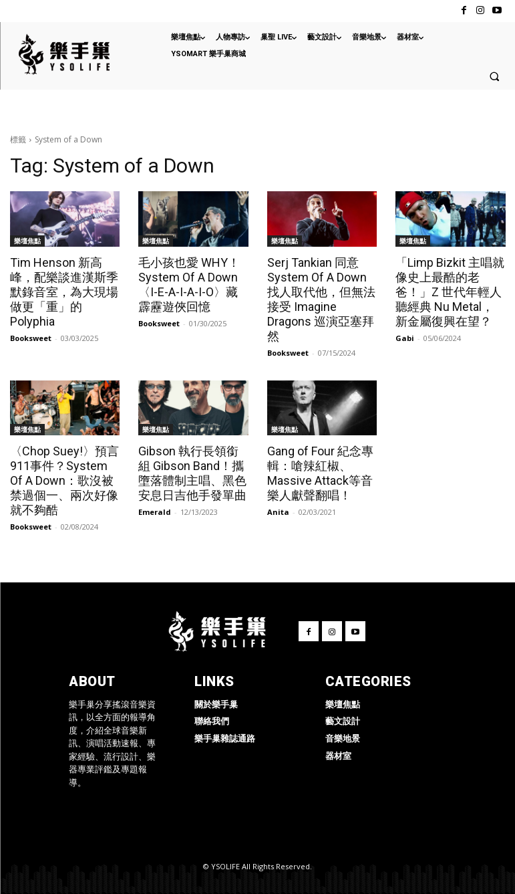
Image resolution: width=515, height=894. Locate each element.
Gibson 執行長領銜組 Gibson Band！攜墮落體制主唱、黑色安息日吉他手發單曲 (192, 473)
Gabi (404, 338)
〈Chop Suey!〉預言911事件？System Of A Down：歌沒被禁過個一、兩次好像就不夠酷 (64, 480)
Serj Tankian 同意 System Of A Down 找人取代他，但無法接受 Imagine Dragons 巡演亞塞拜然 (321, 299)
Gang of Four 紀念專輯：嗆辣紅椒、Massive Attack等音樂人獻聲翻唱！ (320, 473)
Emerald (154, 512)
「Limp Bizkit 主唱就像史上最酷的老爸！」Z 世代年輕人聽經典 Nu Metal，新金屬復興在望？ (449, 291)
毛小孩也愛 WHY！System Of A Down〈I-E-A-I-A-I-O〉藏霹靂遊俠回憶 (189, 284)
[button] (494, 76)
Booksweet (30, 338)
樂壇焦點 (27, 240)
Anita (278, 512)
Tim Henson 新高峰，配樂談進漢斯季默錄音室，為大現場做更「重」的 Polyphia (64, 291)
